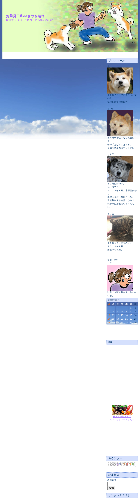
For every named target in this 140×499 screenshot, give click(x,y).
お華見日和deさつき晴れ (25, 16)
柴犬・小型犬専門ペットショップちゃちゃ (122, 417)
